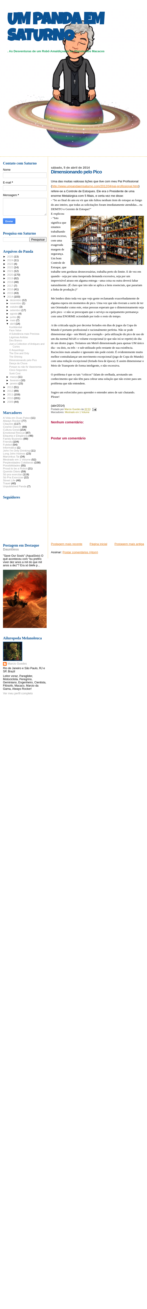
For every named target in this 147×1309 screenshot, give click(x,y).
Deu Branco (15, 340)
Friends (7, 441)
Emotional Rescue (14, 432)
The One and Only (19, 353)
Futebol (7, 444)
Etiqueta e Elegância (15, 435)
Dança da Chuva (18, 363)
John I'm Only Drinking (16, 450)
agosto (14, 313)
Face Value (15, 330)
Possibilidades (11, 465)
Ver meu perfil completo (18, 693)
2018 (10, 281)
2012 (10, 390)
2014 (10, 296)
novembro (16, 303)
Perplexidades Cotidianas (18, 462)
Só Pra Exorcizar (13, 477)
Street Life (9, 480)
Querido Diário (11, 471)
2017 (10, 285)
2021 (10, 270)
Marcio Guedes (17, 663)
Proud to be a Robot (15, 468)
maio (13, 320)
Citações (8, 423)
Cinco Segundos (18, 370)
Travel (6, 483)
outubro (15, 306)
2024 (10, 260)
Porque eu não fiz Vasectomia (25, 366)
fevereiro (15, 380)
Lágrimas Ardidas (18, 337)
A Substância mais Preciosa (24, 333)
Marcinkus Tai (11, 456)
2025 (10, 256)
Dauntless (11, 549)
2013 (10, 387)
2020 (10, 274)
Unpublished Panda (14, 486)
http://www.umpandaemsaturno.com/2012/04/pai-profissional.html (95, 186)
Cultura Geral (11, 429)
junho (13, 317)
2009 (10, 401)
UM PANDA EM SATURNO (55, 29)
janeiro (14, 383)
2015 (10, 292)
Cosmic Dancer (12, 426)
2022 (10, 267)
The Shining (15, 356)
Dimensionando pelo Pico (23, 360)
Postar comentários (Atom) (80, 552)
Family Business (13, 438)
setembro (15, 310)
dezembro (16, 300)
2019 (10, 278)
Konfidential (15, 327)
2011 (10, 394)
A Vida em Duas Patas (16, 417)
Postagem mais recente (66, 544)
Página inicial (98, 544)
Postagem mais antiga (129, 544)
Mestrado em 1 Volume (77, 412)
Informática (9, 447)
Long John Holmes (14, 453)
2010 (10, 398)
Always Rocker (12, 420)
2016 (10, 289)
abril (13, 323)
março (14, 376)
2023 (10, 263)
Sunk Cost (14, 373)
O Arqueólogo (16, 350)
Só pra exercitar (12, 474)
